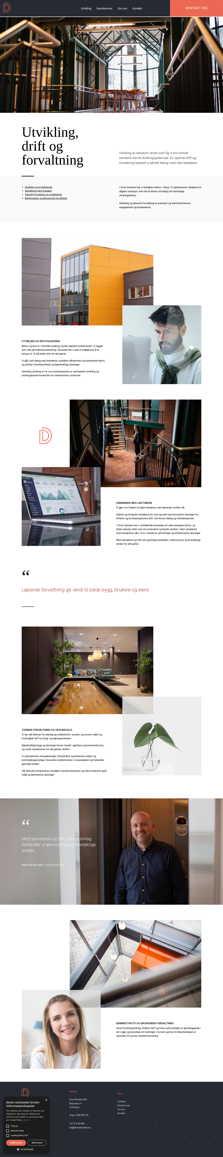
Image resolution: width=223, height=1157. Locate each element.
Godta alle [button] (16, 1142)
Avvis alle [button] (37, 1142)
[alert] (26, 1125)
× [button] (46, 1100)
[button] (26, 1149)
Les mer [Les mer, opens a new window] (26, 1120)
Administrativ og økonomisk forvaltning (46, 198)
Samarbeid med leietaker (38, 190)
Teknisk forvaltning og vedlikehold (43, 194)
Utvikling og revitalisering (38, 187)
